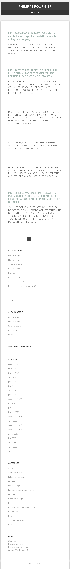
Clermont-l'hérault (16, 472)
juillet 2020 (13, 403)
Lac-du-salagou (15, 485)
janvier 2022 (13, 381)
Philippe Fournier (35, 6)
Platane (11, 503)
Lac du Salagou (14, 255)
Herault (11, 481)
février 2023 (13, 368)
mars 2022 (12, 377)
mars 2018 (12, 447)
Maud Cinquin (14, 277)
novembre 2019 (15, 416)
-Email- (45, 564)
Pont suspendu (14, 269)
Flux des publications (17, 544)
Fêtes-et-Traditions (16, 477)
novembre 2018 (15, 429)
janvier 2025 (13, 364)
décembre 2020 (15, 399)
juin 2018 (12, 438)
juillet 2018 (13, 434)
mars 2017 (12, 451)
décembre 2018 (15, 425)
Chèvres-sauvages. (16, 264)
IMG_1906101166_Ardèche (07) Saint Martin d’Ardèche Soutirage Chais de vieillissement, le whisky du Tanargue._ (32, 36)
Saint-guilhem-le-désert (18, 520)
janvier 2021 (13, 394)
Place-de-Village (15, 498)
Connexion (13, 541)
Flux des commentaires (18, 547)
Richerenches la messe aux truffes (23, 286)
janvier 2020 (13, 412)
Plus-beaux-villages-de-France (21, 507)
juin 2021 (12, 386)
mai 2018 (12, 442)
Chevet (11, 468)
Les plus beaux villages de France (22, 490)
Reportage (13, 511)
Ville (10, 524)
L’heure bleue (14, 260)
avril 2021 (12, 390)
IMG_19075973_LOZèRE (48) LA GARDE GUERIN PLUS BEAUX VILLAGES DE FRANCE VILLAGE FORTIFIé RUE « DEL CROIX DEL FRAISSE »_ (33, 73)
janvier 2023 (13, 373)
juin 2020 (12, 408)
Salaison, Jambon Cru (17, 282)
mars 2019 (12, 421)
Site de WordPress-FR (18, 550)
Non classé (13, 494)
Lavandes (12, 273)
